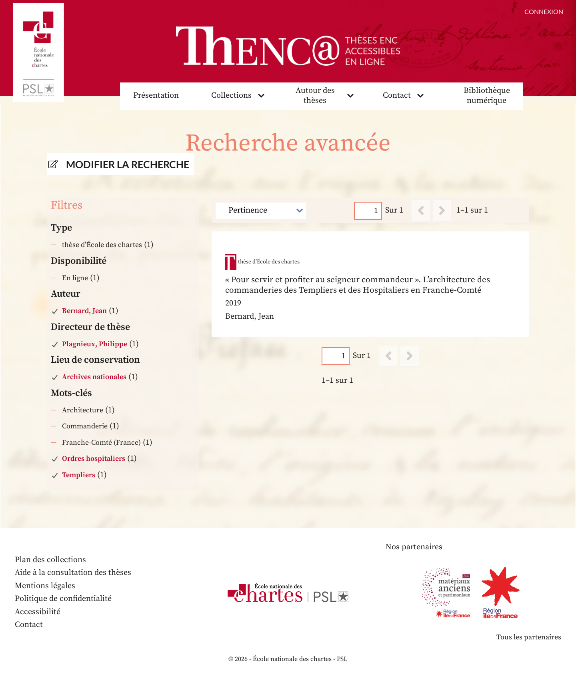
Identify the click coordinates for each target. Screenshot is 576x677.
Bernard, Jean (84, 310)
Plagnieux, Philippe (94, 344)
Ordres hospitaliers (93, 458)
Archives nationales (94, 377)
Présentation (156, 95)
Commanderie (85, 426)
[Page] (368, 211)
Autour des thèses (315, 96)
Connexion (543, 11)
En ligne (75, 278)
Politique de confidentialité (63, 599)
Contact (397, 95)
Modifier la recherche (127, 164)
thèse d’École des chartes (102, 244)
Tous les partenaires (528, 637)
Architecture (82, 410)
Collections (231, 95)
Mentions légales (45, 586)
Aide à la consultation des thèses (73, 573)
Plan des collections (50, 560)
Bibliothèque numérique (487, 96)
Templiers (78, 475)
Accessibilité (37, 612)
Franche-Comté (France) (101, 442)
